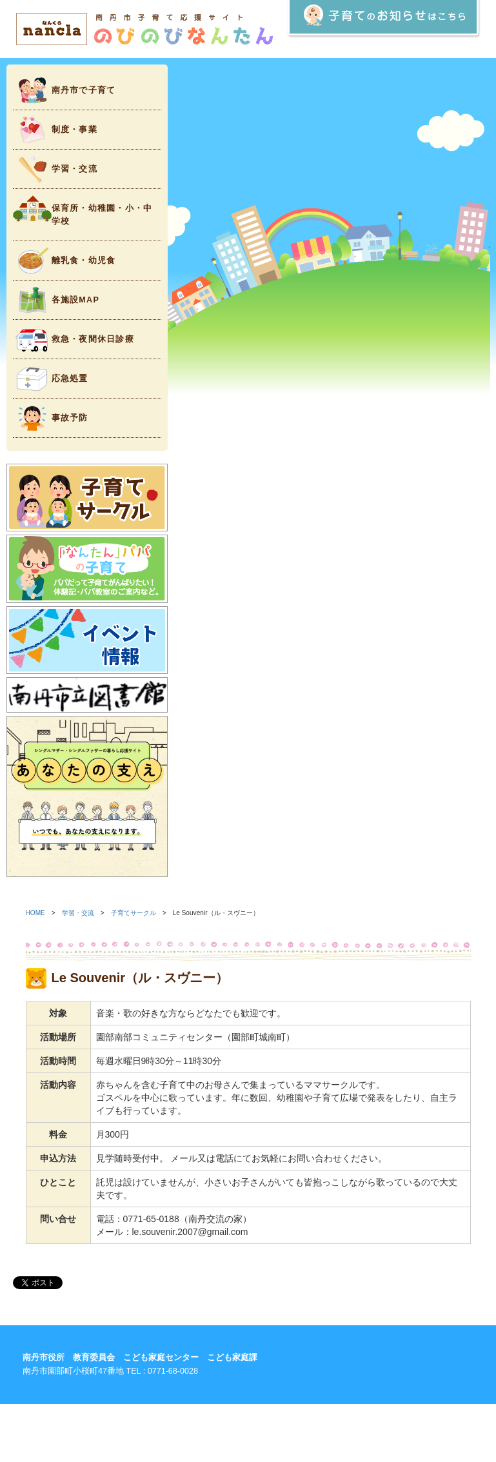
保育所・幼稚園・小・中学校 (83, 210)
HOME (35, 912)
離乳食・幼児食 (64, 261)
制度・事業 (55, 130)
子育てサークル (133, 912)
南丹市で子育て (64, 90)
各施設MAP (56, 300)
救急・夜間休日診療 (73, 339)
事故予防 (50, 418)
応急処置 (50, 379)
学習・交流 (55, 169)
